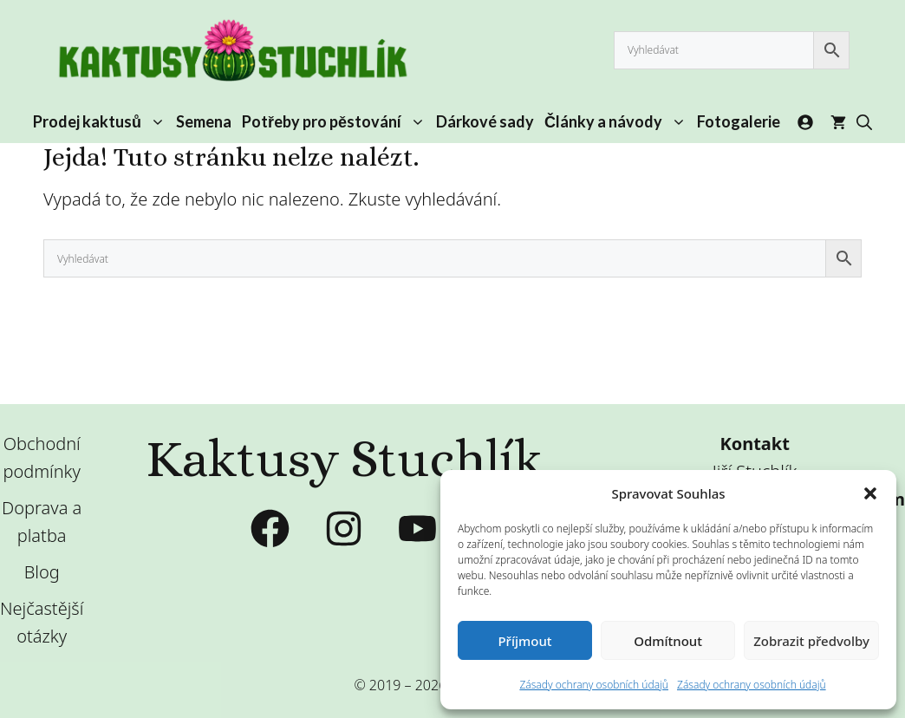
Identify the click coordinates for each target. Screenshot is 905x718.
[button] (870, 493)
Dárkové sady (485, 121)
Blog (42, 572)
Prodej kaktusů (102, 121)
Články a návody (618, 121)
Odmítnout (668, 640)
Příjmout (524, 640)
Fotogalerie (738, 121)
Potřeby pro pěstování (336, 121)
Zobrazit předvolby (811, 640)
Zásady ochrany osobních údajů (593, 684)
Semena (203, 121)
